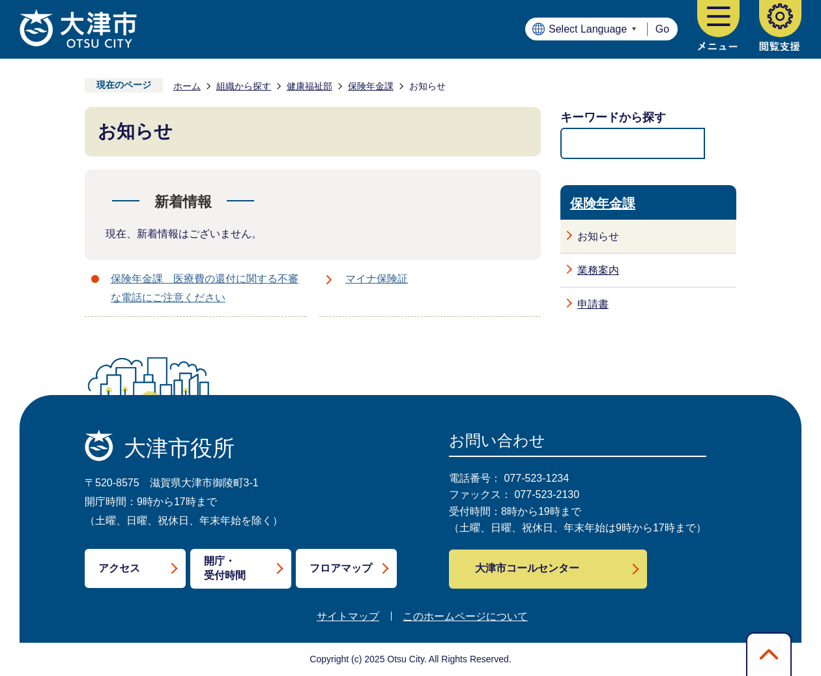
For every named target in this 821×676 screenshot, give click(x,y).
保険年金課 (371, 86)
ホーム (187, 86)
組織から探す (243, 86)
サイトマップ (348, 616)
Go (662, 29)
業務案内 (598, 270)
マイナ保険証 (376, 278)
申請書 (593, 304)
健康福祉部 (309, 86)
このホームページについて (465, 616)
